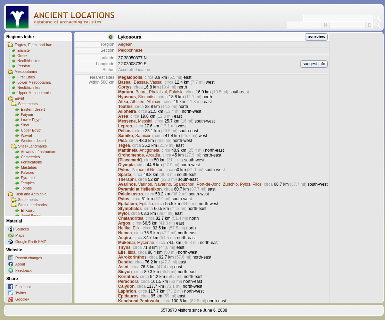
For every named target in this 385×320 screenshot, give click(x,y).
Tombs (26, 188)
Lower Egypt (31, 120)
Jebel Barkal (31, 215)
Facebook (23, 287)
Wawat (26, 135)
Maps (19, 235)
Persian (23, 66)
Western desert (33, 140)
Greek (22, 55)
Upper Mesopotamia (34, 93)
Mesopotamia (26, 71)
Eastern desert (33, 109)
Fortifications (31, 162)
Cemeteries (30, 157)
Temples (28, 183)
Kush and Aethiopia (31, 194)
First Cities (26, 77)
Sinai (25, 125)
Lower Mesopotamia (34, 82)
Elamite (23, 50)
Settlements (28, 104)
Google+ (22, 299)
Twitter (20, 293)
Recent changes (28, 258)
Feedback (23, 270)
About (20, 264)
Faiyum (27, 114)
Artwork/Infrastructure (38, 152)
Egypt (19, 98)
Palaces (27, 172)
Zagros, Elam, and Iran (33, 45)
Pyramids (28, 178)
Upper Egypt (31, 130)
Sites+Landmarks (32, 146)
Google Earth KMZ (30, 241)
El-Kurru (27, 210)
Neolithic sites (28, 61)
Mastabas (29, 167)
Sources (22, 229)
